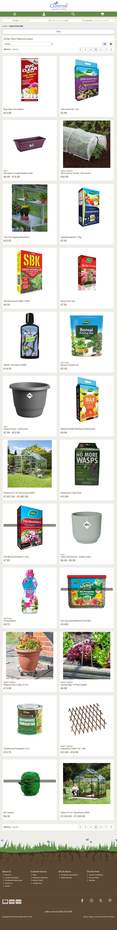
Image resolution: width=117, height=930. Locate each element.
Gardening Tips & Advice (68, 875)
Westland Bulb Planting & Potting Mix (78, 429)
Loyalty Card (36, 883)
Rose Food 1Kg (68, 301)
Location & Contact (11, 877)
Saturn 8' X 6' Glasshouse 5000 (75, 812)
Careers (6, 886)
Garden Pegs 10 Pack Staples (74, 685)
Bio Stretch (9, 812)
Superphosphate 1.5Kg (71, 237)
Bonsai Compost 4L (70, 365)
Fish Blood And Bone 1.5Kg (16, 557)
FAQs (33, 875)
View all (15, 49)
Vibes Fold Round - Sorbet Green (76, 557)
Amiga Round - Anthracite (16, 429)
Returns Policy (37, 880)
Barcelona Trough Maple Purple (18, 173)
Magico (91, 917)
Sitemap (91, 880)
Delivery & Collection (39, 877)
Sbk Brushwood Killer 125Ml (17, 301)
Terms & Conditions (95, 875)
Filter (58, 31)
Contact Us (8, 883)
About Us (7, 875)
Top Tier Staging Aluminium (17, 237)
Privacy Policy (93, 877)
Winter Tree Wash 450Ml (15, 365)
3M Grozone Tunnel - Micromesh (76, 173)
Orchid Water (10, 621)
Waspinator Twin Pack (71, 493)
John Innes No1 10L (70, 109)
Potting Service (65, 877)
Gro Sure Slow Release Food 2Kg (76, 621)
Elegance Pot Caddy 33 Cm (16, 685)
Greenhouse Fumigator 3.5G (16, 748)
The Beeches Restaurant (12, 880)
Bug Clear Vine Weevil (14, 109)
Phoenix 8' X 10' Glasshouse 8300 (19, 493)
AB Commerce (109, 917)
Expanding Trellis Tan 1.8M (73, 748)
